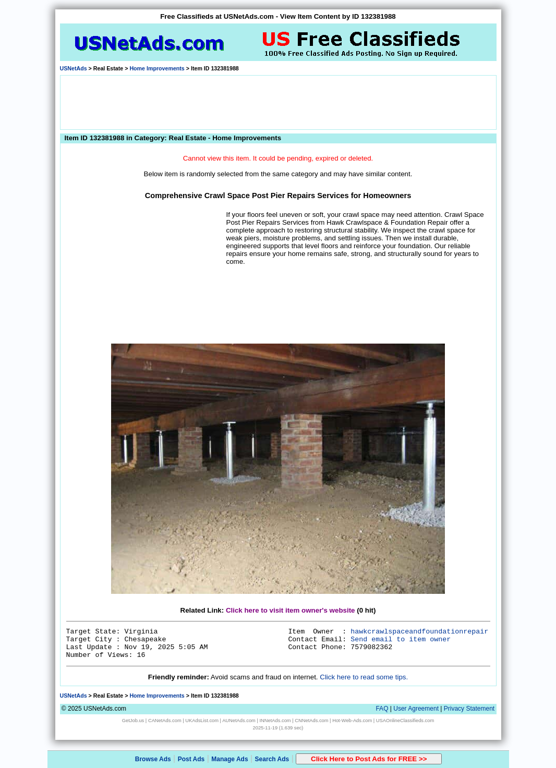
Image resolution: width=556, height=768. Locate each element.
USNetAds (73, 68)
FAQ (382, 708)
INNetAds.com (275, 720)
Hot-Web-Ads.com (352, 720)
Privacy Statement (469, 708)
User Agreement (416, 708)
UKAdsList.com (202, 720)
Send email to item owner (400, 639)
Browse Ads (153, 759)
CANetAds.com (165, 720)
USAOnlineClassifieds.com (405, 720)
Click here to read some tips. (364, 677)
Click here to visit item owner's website (290, 610)
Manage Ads (229, 759)
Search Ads (272, 759)
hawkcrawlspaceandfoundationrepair (419, 632)
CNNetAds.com (311, 720)
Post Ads (191, 759)
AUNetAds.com (239, 720)
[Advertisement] (278, 101)
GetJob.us (133, 720)
